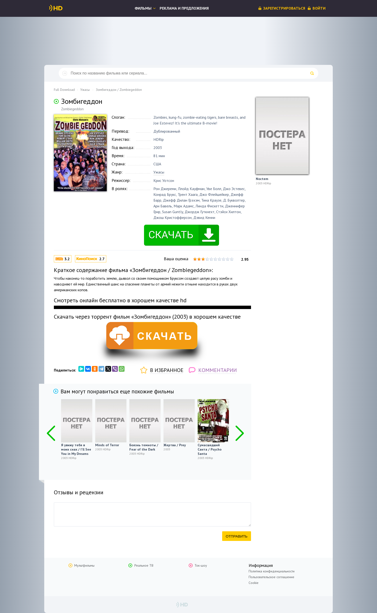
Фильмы (143, 8)
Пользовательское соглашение (271, 577)
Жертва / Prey (174, 445)
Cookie (253, 583)
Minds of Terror (107, 445)
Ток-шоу (201, 565)
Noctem (262, 179)
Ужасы (158, 172)
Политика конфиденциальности (272, 571)
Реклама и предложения (184, 8)
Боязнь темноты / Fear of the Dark (143, 447)
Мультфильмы (84, 565)
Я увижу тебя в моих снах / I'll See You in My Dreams (76, 449)
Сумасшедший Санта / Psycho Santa (209, 449)
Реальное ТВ (143, 565)
